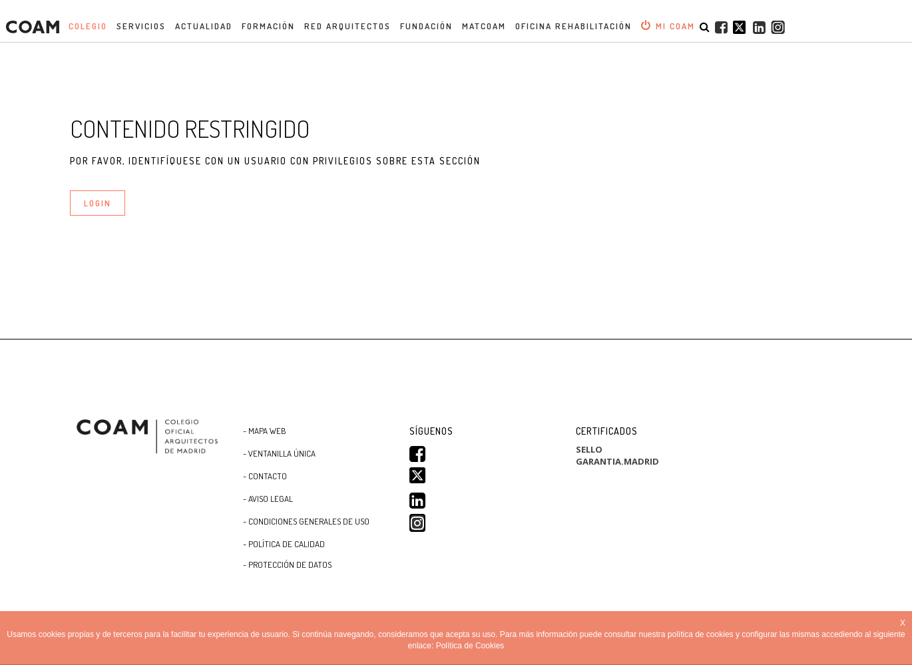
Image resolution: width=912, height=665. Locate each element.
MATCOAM (484, 26)
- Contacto (265, 476)
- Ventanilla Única (279, 453)
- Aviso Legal (268, 498)
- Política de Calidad (284, 544)
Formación (268, 26)
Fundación (426, 26)
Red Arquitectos (347, 26)
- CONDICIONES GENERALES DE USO (306, 521)
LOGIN (97, 203)
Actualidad (203, 26)
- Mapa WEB (264, 430)
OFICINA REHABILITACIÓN (573, 26)
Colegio (88, 26)
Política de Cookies (470, 645)
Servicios (141, 26)
